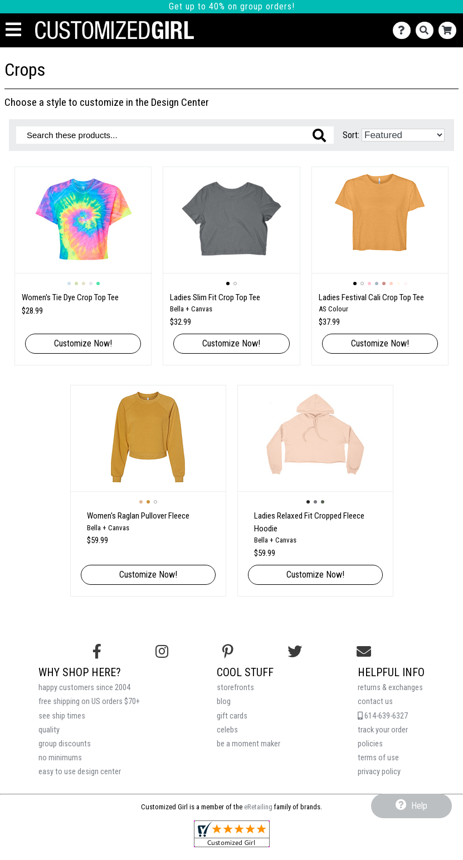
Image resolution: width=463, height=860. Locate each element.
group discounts (64, 744)
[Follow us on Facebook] (96, 651)
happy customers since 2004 (84, 687)
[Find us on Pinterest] (227, 651)
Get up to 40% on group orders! (232, 6)
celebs (227, 730)
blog (224, 701)
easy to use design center (79, 771)
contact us (375, 701)
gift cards (232, 716)
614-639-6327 (383, 716)
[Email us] (364, 651)
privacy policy (379, 771)
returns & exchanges (390, 687)
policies (370, 744)
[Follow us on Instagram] (161, 651)
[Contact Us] (404, 30)
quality (49, 730)
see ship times (61, 716)
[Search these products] (175, 135)
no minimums (60, 758)
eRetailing (258, 807)
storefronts (235, 687)
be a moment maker (248, 744)
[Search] (427, 30)
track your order (383, 730)
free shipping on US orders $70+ (89, 701)
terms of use (378, 758)
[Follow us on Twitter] (294, 651)
